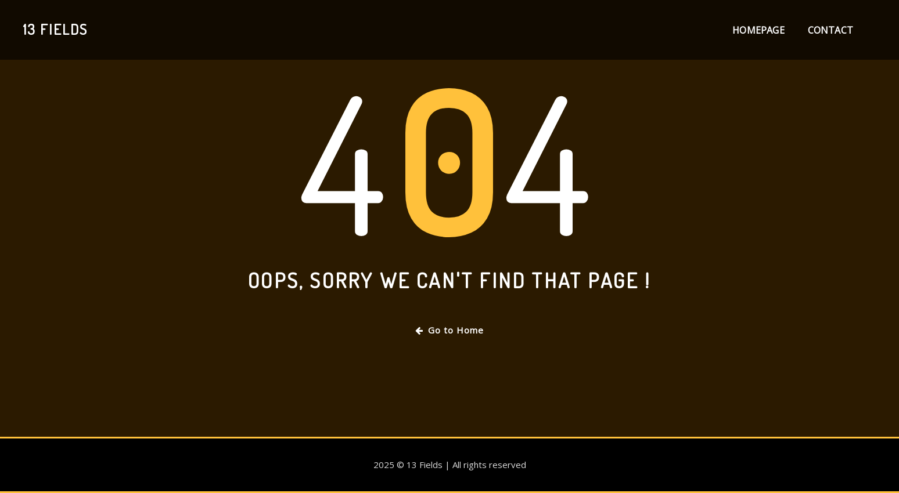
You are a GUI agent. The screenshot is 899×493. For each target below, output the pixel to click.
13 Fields (55, 29)
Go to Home (449, 330)
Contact (830, 30)
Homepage (758, 30)
